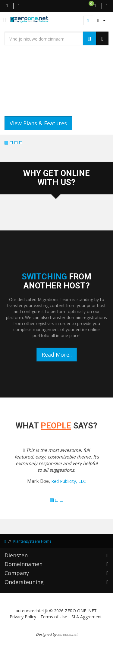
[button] (12, 470)
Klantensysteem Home (32, 541)
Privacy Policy (23, 617)
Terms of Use (53, 617)
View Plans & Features (38, 123)
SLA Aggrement (86, 617)
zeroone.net (67, 634)
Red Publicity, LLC (68, 481)
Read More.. (57, 354)
